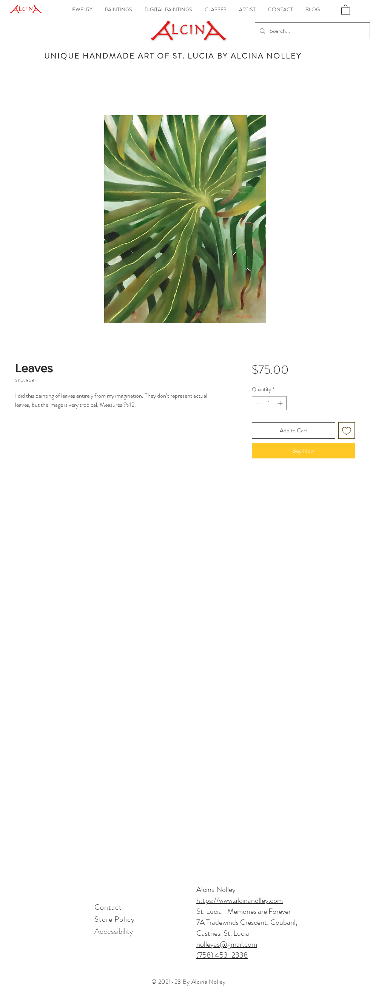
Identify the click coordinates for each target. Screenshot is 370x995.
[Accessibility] (113, 931)
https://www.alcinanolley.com (239, 900)
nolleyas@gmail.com (226, 944)
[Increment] (280, 403)
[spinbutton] (269, 403)
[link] (345, 9)
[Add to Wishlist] (346, 430)
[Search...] (312, 31)
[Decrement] (257, 403)
